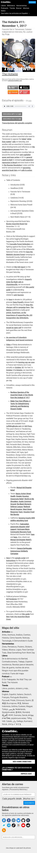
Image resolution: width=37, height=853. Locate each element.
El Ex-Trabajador (9, 679)
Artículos (6, 632)
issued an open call (13, 328)
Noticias (26, 638)
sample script (20, 558)
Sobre (3, 11)
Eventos (26, 635)
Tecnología (6, 641)
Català (9, 721)
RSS (12, 632)
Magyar (29, 706)
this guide (26, 614)
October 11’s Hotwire (14, 370)
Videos (5, 649)
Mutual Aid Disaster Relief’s (20, 540)
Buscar (19, 8)
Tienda (12, 8)
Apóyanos (32, 2)
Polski (12, 700)
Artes (4, 635)
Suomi (28, 700)
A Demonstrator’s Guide (22, 641)
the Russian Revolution (13, 165)
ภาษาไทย (6, 718)
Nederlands (20, 709)
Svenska (17, 715)
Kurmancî (28, 721)
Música (12, 649)
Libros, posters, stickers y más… (15, 688)
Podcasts (4, 8)
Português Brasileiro (19, 697)
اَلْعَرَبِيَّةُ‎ (4, 715)
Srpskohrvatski (8, 712)
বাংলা (10, 715)
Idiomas (26, 8)
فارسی (12, 709)
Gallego (20, 721)
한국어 (19, 712)
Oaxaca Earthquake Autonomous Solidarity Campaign (21, 551)
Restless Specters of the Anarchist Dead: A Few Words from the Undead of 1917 (21, 395)
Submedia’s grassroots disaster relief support (20, 526)
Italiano (20, 694)
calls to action (26, 170)
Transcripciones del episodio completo (17, 123)
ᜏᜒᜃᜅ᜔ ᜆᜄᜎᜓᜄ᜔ (14, 724)
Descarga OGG (12, 119)
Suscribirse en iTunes (24, 87)
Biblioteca (11, 6)
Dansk (24, 715)
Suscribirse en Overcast (13, 92)
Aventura (11, 635)
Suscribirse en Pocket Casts (24, 92)
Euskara (21, 706)
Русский (5, 700)
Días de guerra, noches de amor (15, 667)
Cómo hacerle (16, 638)
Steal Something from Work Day (21, 652)
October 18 (19, 367)
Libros (3, 6)
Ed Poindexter (11, 599)
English (5, 694)
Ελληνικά (20, 700)
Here (8, 558)
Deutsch (27, 694)
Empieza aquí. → (27, 774)
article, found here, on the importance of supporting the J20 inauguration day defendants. (19, 315)
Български (12, 703)
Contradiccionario (9, 661)
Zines (4, 647)
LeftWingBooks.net (13, 426)
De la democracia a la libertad (14, 658)
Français (5, 697)
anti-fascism (19, 295)
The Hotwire (12, 682)
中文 (19, 703)
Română (26, 712)
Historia (5, 638)
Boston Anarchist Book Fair (16, 224)
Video (8, 345)
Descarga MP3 (12, 114)
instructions (10, 561)
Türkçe (5, 709)
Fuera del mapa (17, 673)
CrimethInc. (6, 2)
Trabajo (21, 661)
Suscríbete (29, 803)
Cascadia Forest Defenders (20, 244)
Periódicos (12, 647)
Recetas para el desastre (22, 664)
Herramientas (21, 6)
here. (16, 537)
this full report (19, 267)
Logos (18, 649)
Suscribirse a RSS (12, 87)
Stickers (28, 647)
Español (12, 694)
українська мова (18, 718)
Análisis (19, 635)
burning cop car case (26, 362)
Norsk (4, 724)
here (10, 300)
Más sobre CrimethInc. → (23, 762)
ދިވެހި (14, 721)
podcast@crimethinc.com (15, 80)
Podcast (5, 676)
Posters (21, 647)
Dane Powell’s (18, 302)
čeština (14, 706)
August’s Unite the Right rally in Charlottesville (19, 282)
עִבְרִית (30, 715)
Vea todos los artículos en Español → (15, 13)
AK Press (28, 426)
